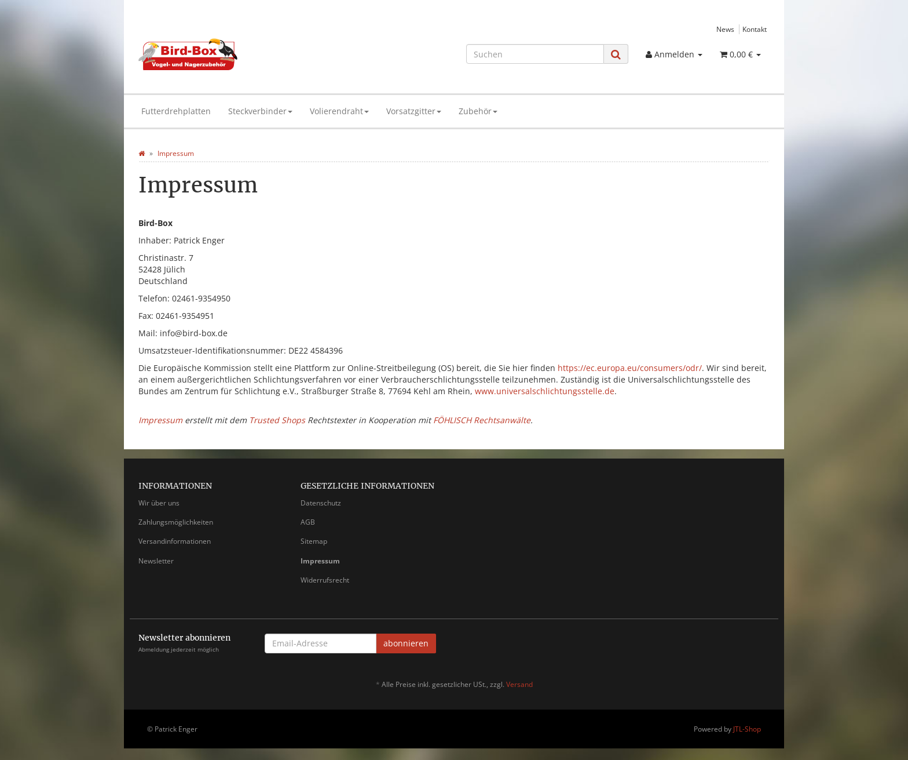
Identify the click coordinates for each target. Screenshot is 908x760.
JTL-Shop (747, 729)
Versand (519, 684)
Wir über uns (159, 503)
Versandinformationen (174, 541)
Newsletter (156, 561)
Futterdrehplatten (176, 111)
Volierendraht (339, 111)
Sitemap (314, 541)
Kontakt (754, 29)
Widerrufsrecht (325, 580)
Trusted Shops (277, 420)
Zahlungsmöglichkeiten (175, 522)
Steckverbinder (260, 111)
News (725, 29)
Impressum (160, 420)
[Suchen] (535, 54)
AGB (308, 522)
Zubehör (478, 111)
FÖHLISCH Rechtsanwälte (481, 420)
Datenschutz (321, 503)
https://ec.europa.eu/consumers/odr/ (630, 367)
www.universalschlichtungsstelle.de (544, 391)
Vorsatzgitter (413, 111)
